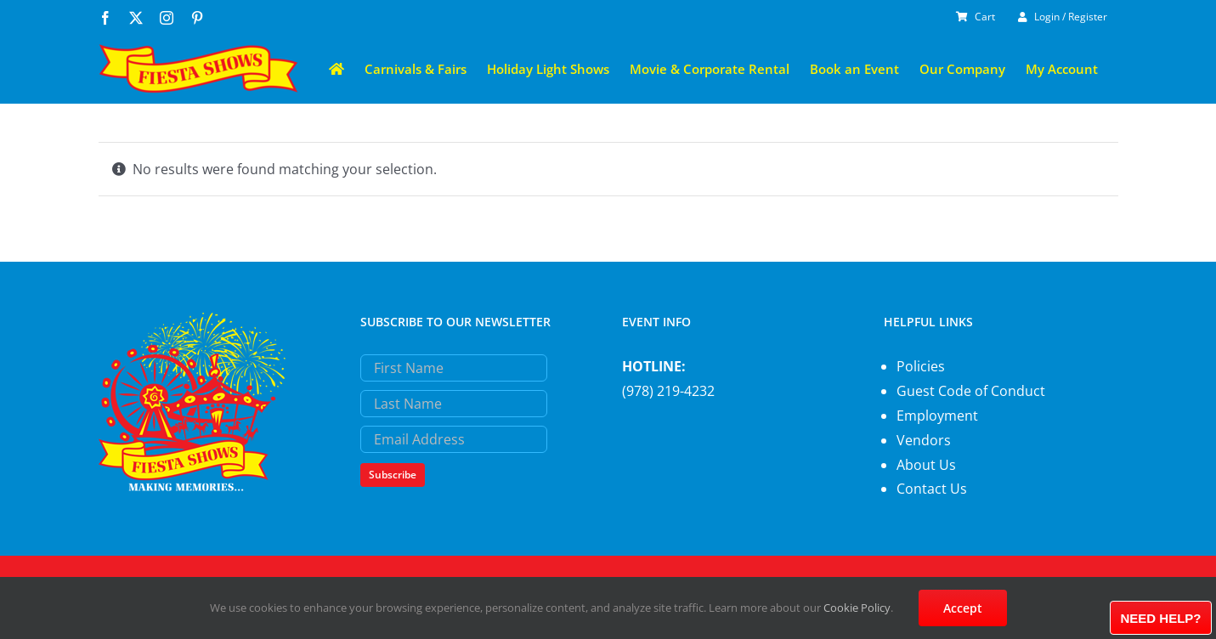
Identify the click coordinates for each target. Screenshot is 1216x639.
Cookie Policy (857, 607)
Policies (920, 366)
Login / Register (1062, 16)
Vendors (923, 440)
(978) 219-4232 (668, 391)
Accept (962, 608)
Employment (937, 415)
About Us (926, 464)
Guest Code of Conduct (970, 391)
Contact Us (931, 488)
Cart (975, 16)
